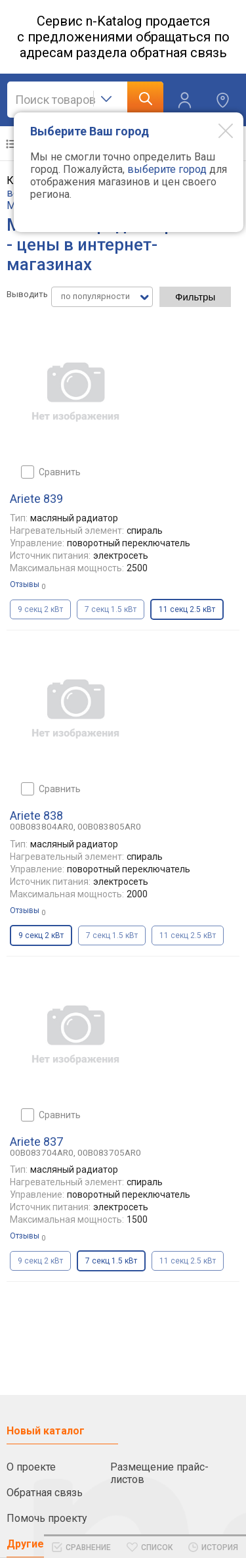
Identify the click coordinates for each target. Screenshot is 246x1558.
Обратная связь (45, 1492)
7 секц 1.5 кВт (110, 609)
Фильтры (195, 296)
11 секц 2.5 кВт (187, 935)
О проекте (31, 1467)
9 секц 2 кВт (40, 609)
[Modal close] (215, 130)
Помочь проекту (47, 1518)
